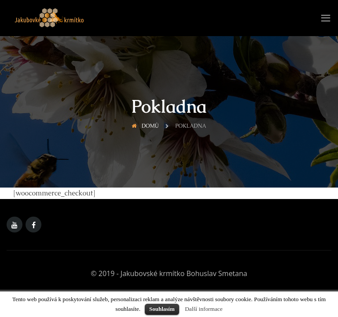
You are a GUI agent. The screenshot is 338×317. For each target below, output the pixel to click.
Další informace (204, 309)
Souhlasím (162, 309)
